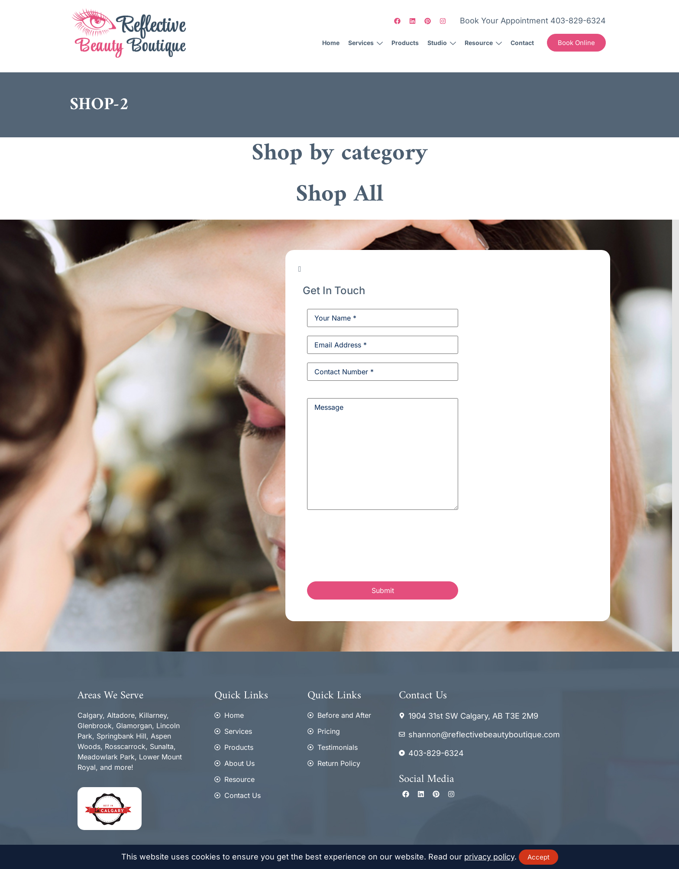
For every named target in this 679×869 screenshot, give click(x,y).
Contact (522, 42)
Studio (441, 43)
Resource (483, 43)
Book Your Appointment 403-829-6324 (533, 20)
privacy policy (489, 856)
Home (331, 42)
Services (365, 43)
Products (405, 42)
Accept (538, 857)
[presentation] (373, 547)
